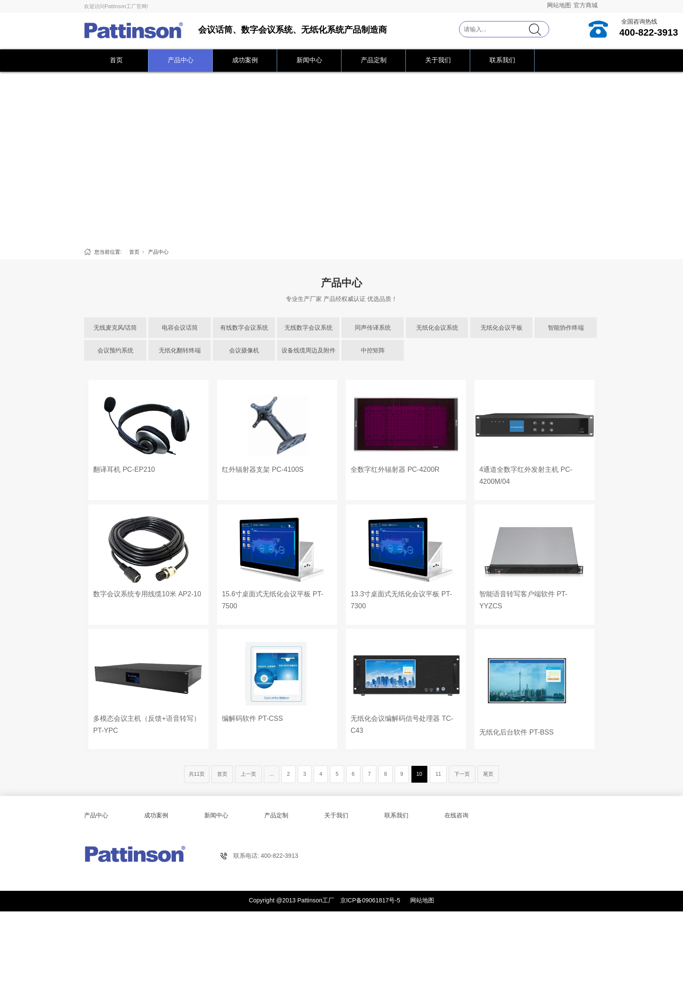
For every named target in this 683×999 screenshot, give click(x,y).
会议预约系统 (115, 350)
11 (438, 774)
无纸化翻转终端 (180, 350)
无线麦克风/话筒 (115, 327)
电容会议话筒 (180, 327)
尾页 (488, 774)
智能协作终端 (566, 327)
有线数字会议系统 (244, 327)
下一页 (462, 774)
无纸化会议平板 (502, 327)
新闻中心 (309, 60)
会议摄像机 (244, 350)
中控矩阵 (373, 350)
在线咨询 (456, 815)
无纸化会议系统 (437, 327)
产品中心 (180, 60)
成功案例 (245, 60)
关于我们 (438, 60)
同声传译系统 (373, 327)
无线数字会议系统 (308, 327)
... (271, 774)
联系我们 (502, 60)
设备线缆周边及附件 (308, 350)
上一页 (248, 774)
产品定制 (374, 60)
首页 (116, 60)
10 (419, 774)
